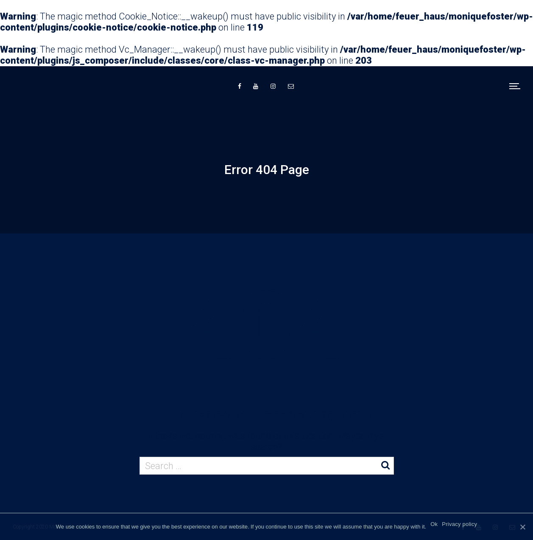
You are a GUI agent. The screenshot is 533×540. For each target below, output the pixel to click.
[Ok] (522, 527)
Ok (434, 524)
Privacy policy (459, 524)
